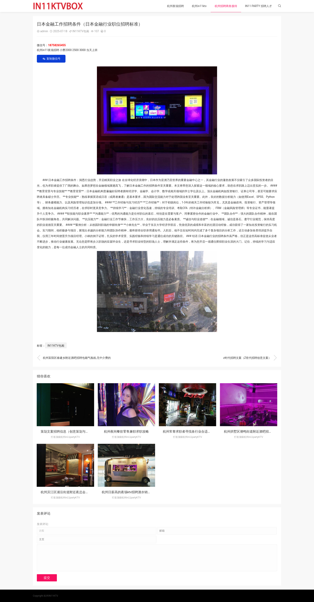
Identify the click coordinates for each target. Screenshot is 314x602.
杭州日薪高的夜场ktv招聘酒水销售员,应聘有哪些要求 (139, 492)
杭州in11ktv (199, 6)
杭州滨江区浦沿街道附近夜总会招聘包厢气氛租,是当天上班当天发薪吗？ (92, 492)
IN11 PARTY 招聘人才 (258, 6)
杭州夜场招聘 (175, 6)
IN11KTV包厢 (80, 31)
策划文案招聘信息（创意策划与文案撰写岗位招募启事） (81, 431)
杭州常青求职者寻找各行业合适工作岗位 (191, 431)
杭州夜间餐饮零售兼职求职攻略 (126, 431)
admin (44, 31)
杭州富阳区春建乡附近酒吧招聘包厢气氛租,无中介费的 (74, 358)
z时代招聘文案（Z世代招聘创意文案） (250, 358)
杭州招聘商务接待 (226, 6)
